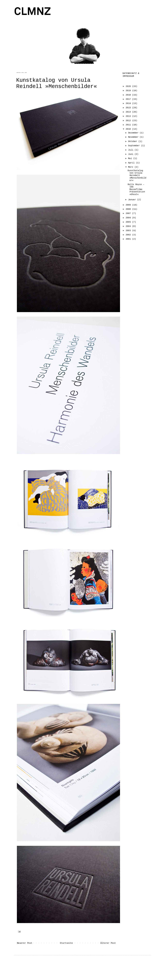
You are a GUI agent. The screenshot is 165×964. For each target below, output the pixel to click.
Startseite (66, 943)
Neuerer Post (24, 943)
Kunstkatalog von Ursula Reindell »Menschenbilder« (137, 175)
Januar (132, 200)
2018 (129, 95)
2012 (129, 120)
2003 (129, 230)
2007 (129, 213)
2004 (129, 226)
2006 (129, 218)
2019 (129, 90)
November (134, 137)
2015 (129, 108)
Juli (131, 150)
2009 (129, 205)
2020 (129, 86)
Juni (131, 154)
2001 (129, 239)
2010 (129, 129)
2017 (129, 99)
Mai (130, 158)
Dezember (134, 133)
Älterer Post (108, 943)
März (131, 167)
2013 (129, 116)
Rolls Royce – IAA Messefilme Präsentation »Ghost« (136, 189)
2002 (129, 235)
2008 (129, 209)
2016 (129, 103)
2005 (129, 222)
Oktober (133, 141)
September (134, 146)
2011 (129, 125)
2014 (129, 112)
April (132, 163)
